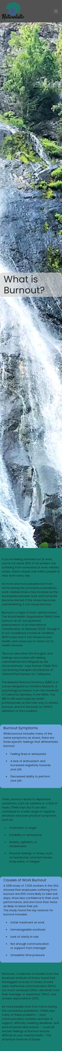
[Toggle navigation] (56, 11)
